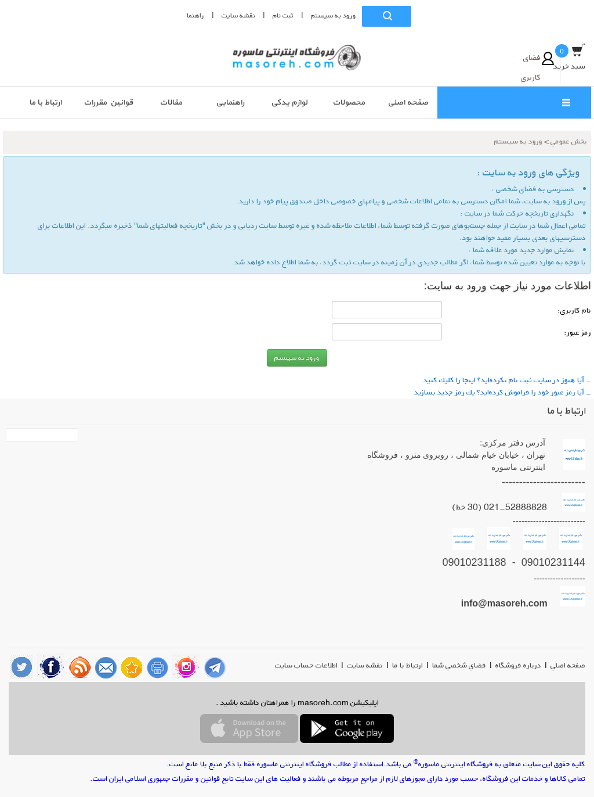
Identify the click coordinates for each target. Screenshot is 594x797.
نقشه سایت (365, 665)
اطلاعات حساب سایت (306, 665)
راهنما (195, 15)
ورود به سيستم (333, 15)
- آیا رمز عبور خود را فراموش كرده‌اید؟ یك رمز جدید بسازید (502, 392)
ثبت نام (283, 15)
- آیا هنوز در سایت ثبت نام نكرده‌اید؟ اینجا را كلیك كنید (507, 380)
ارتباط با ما (407, 665)
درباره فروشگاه (518, 665)
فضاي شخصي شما (459, 665)
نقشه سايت (238, 15)
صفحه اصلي (567, 665)
